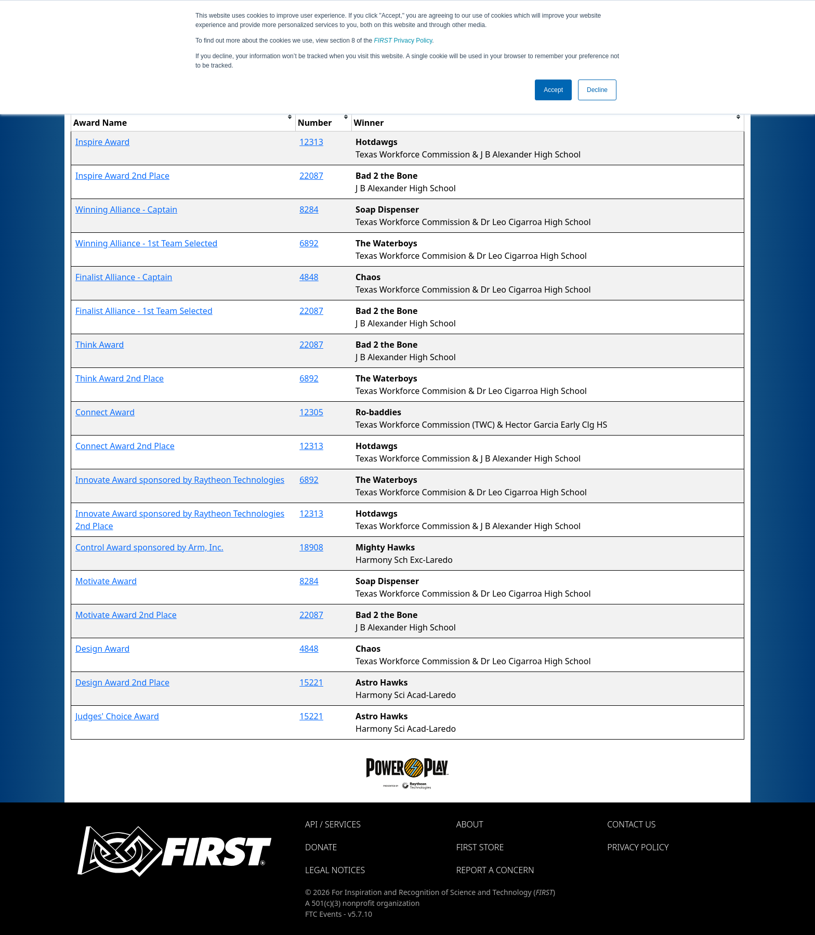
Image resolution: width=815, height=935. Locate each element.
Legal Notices (335, 870)
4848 (309, 277)
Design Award (102, 648)
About (469, 824)
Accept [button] (553, 90)
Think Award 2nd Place (119, 378)
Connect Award (105, 412)
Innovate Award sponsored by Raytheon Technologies (179, 479)
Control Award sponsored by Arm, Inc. (149, 547)
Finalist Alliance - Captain (124, 277)
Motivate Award (106, 581)
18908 (311, 547)
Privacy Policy (403, 40)
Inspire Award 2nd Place (122, 175)
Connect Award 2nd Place (125, 446)
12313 (311, 142)
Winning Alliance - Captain (126, 209)
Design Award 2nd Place (122, 682)
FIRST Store (480, 847)
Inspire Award (102, 142)
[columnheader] (183, 116)
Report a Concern (495, 870)
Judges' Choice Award (117, 716)
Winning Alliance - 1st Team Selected (146, 243)
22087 (311, 175)
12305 (311, 412)
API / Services (333, 824)
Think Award (99, 344)
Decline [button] (597, 90)
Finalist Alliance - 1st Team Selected (144, 311)
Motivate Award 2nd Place (126, 615)
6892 (309, 243)
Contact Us (631, 824)
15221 (311, 682)
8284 (309, 209)
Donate (321, 847)
